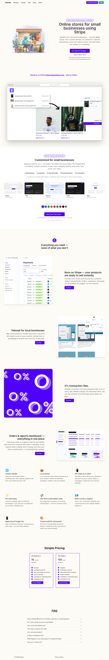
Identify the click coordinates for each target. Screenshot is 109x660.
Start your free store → (54, 214)
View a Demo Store (80, 55)
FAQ (29, 2)
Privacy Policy (59, 657)
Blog (34, 2)
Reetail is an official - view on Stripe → (54, 75)
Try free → (69, 287)
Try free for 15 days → (80, 51)
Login (101, 2)
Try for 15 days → (37, 582)
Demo (40, 2)
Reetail (8, 3)
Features (16, 2)
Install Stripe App (92, 2)
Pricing (23, 2)
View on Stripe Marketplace (54, 220)
